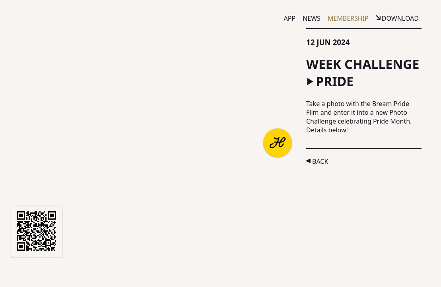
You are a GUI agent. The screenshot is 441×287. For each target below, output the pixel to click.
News (312, 18)
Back (320, 161)
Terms (126, 268)
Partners (58, 268)
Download (400, 18)
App (290, 18)
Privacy (156, 268)
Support (94, 268)
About (24, 268)
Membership (348, 18)
